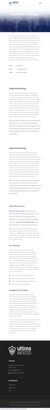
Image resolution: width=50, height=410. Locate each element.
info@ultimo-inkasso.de (17, 373)
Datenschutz (12, 385)
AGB (10, 390)
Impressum (12, 388)
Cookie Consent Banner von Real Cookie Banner (13, 409)
